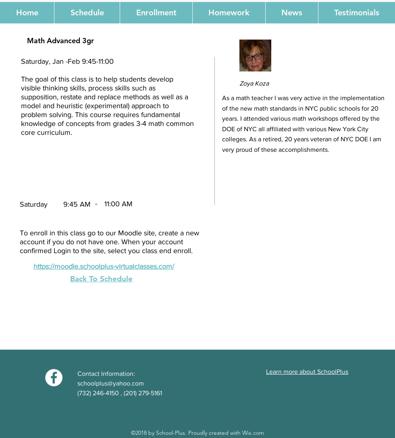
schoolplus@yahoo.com (110, 383)
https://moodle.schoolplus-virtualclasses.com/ (103, 266)
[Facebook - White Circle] (53, 377)
